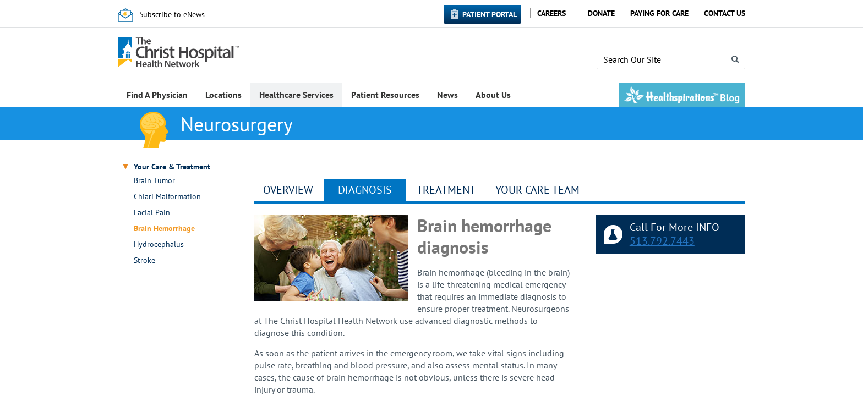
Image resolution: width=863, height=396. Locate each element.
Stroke (144, 260)
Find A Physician (157, 94)
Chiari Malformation (167, 196)
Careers (551, 13)
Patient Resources (385, 94)
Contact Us (724, 13)
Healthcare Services (296, 94)
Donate (601, 13)
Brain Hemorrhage (164, 228)
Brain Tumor (154, 180)
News (447, 94)
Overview (288, 189)
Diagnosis (365, 190)
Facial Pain (152, 212)
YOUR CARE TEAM (537, 189)
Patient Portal (489, 14)
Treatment (446, 189)
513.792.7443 (662, 241)
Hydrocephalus (159, 244)
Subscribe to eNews (172, 14)
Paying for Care (659, 13)
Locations (223, 94)
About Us (493, 94)
